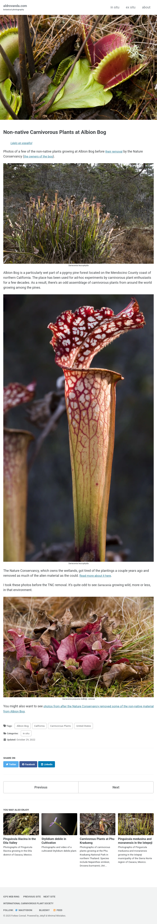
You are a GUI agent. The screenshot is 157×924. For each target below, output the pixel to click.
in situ (114, 7)
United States (84, 725)
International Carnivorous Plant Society (31, 903)
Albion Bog (23, 725)
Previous (41, 787)
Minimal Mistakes (56, 915)
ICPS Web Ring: (12, 896)
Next (115, 787)
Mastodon (23, 910)
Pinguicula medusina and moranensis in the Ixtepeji (134, 842)
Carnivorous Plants (61, 725)
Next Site (51, 896)
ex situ (130, 7)
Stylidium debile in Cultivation (55, 840)
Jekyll (42, 915)
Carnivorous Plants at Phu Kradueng (96, 840)
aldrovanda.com (15, 7)
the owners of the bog (40, 156)
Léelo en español (23, 143)
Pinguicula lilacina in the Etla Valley (18, 840)
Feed (58, 910)
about (146, 7)
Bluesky (44, 910)
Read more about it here (96, 575)
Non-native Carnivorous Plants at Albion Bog (54, 132)
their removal (114, 151)
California (40, 725)
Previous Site (34, 896)
